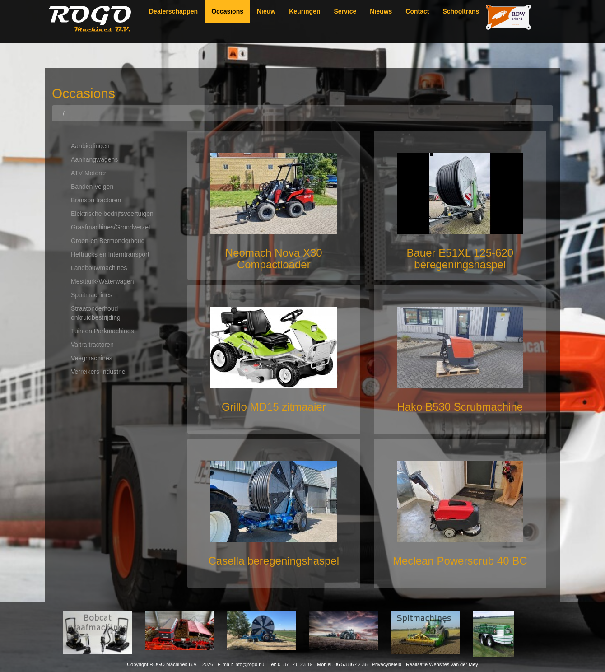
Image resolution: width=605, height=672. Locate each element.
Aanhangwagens (94, 159)
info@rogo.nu (249, 664)
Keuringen (304, 11)
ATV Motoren (89, 173)
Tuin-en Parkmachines (102, 331)
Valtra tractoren (92, 344)
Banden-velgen (92, 186)
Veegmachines (91, 358)
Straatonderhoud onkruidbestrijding (96, 313)
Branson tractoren (96, 200)
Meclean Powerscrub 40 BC (460, 561)
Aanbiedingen (90, 145)
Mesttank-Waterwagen (102, 281)
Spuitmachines (91, 295)
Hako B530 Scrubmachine (460, 407)
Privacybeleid (386, 664)
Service (345, 11)
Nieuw (266, 11)
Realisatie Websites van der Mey (442, 664)
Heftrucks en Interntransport (110, 254)
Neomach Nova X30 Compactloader (273, 259)
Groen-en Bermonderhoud (107, 240)
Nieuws (381, 11)
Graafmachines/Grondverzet (110, 227)
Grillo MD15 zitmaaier (274, 407)
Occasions (227, 11)
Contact (417, 11)
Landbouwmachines (99, 267)
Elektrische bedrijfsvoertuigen (112, 213)
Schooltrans (460, 11)
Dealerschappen (173, 11)
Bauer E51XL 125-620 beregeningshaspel (459, 259)
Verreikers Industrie (98, 371)
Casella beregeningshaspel (273, 561)
